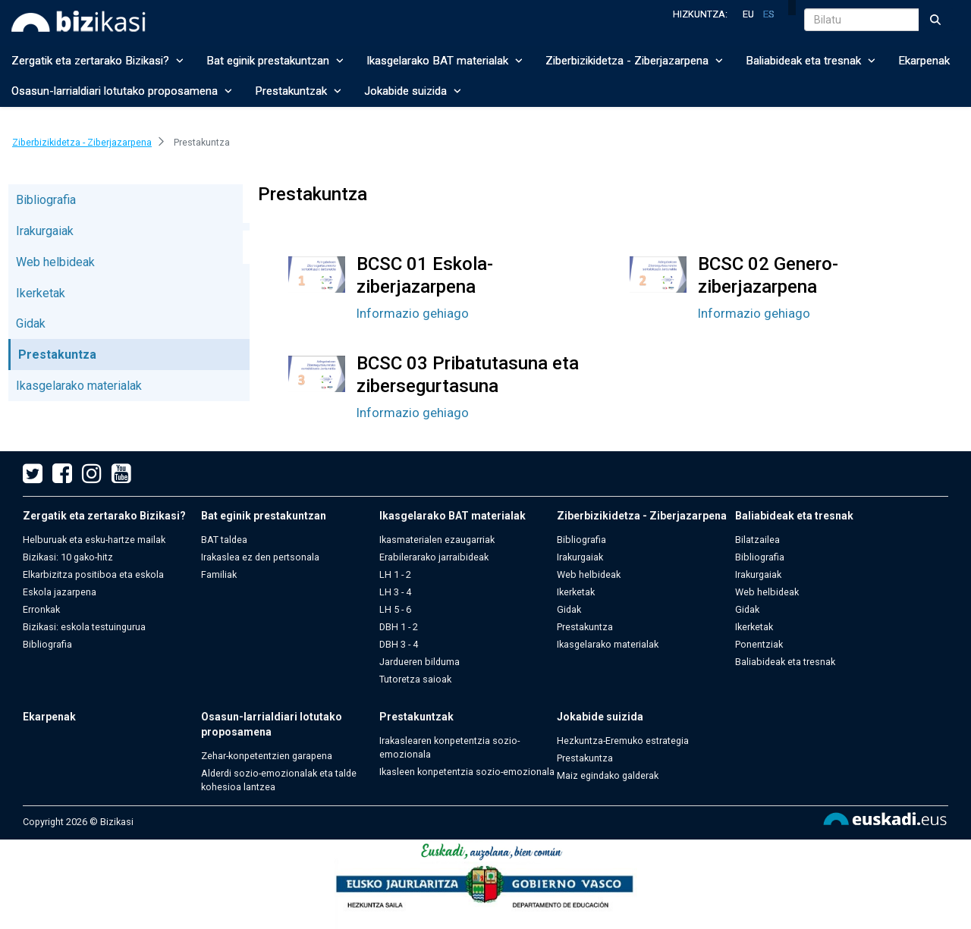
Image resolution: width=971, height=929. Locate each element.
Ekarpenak (924, 60)
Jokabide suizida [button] (412, 91)
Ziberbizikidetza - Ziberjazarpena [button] (634, 60)
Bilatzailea (757, 539)
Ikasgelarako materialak (79, 385)
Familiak (219, 574)
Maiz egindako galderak (607, 775)
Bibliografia (46, 200)
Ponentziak (759, 644)
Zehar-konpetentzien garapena (266, 755)
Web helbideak (55, 262)
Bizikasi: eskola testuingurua (84, 626)
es (768, 14)
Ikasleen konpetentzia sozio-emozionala (467, 771)
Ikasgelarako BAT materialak (452, 516)
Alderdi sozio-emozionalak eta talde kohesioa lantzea (279, 779)
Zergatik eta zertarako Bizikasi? (104, 516)
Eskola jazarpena (59, 592)
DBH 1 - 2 (398, 626)
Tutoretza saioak (415, 679)
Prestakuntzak (416, 717)
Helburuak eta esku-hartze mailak (94, 539)
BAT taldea (224, 539)
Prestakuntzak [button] (298, 91)
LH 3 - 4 (395, 592)
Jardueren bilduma (419, 661)
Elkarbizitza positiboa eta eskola (93, 574)
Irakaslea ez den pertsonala (260, 557)
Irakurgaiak (45, 231)
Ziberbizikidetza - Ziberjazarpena (642, 516)
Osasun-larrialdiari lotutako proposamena (271, 724)
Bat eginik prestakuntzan (263, 516)
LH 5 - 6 (395, 609)
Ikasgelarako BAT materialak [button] (444, 60)
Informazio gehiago (413, 313)
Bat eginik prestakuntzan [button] (275, 60)
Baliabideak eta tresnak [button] (810, 60)
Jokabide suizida (600, 717)
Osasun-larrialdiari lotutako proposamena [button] (121, 91)
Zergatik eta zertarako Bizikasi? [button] (97, 60)
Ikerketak (40, 293)
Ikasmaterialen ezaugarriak (437, 539)
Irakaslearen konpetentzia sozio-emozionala (449, 747)
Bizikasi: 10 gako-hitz (68, 557)
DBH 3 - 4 (398, 644)
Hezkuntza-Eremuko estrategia (623, 740)
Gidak (31, 323)
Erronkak (41, 609)
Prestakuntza (57, 354)
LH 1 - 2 (395, 574)
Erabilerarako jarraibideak (434, 557)
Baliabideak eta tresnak (794, 516)
